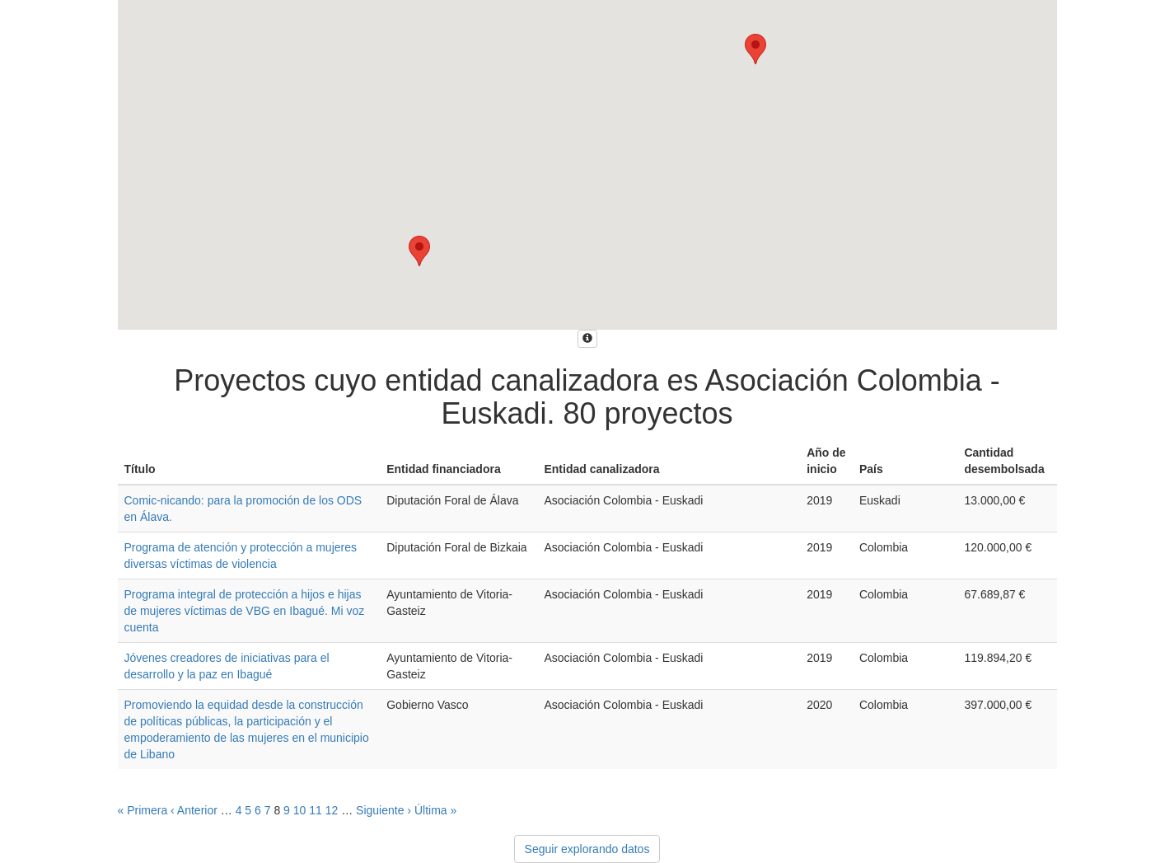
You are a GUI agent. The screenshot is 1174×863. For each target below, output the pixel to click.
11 (315, 810)
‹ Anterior (194, 810)
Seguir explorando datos (587, 849)
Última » (435, 810)
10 (299, 810)
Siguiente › (383, 810)
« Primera (143, 810)
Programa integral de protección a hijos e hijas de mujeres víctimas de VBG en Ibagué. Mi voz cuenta (244, 611)
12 (332, 810)
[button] (755, 49)
